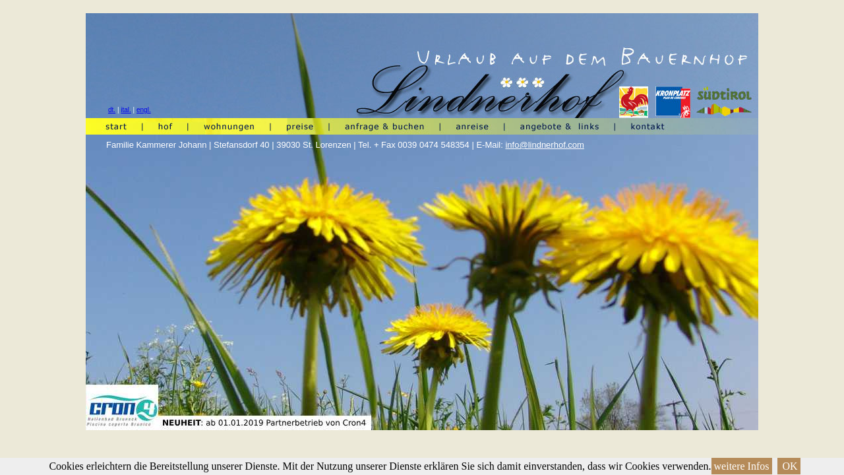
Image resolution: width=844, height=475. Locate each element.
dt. (111, 109)
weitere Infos (741, 466)
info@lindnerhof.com (544, 145)
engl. (143, 109)
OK (789, 466)
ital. (126, 109)
